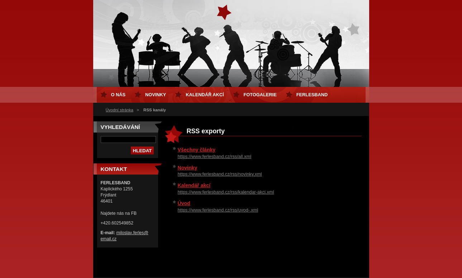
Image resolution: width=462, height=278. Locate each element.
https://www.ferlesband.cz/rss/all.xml (215, 156)
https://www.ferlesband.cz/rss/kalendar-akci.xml (226, 192)
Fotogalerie (260, 94)
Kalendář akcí (194, 185)
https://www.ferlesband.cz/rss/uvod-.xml (218, 210)
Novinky (187, 168)
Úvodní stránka (119, 110)
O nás (118, 94)
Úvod (184, 203)
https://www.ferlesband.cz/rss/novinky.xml (220, 174)
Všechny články (197, 150)
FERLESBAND (312, 94)
